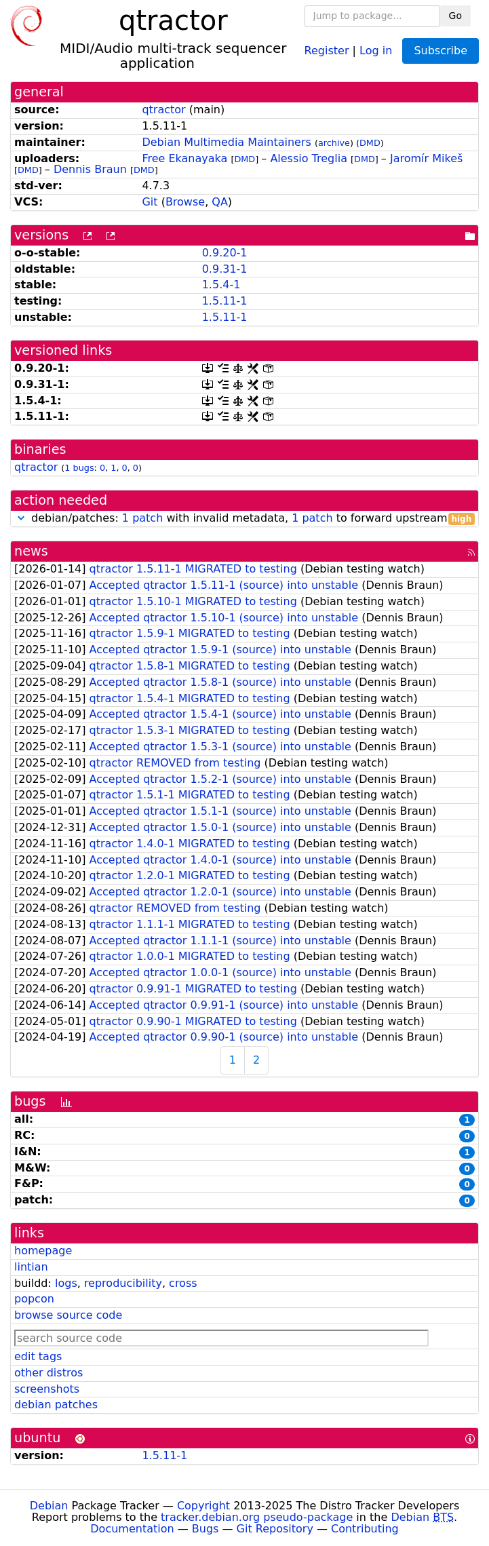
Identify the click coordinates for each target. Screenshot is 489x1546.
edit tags (38, 1356)
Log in (375, 49)
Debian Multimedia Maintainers (226, 142)
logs (66, 1283)
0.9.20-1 (225, 252)
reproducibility (123, 1283)
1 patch (142, 517)
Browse (185, 201)
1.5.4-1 (221, 284)
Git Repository (275, 1528)
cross (183, 1283)
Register (327, 49)
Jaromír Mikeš (426, 158)
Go (455, 15)
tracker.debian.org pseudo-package (257, 1517)
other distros (48, 1372)
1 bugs (79, 468)
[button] (21, 517)
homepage (43, 1250)
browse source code (68, 1315)
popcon (34, 1298)
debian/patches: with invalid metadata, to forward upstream (244, 518)
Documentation (132, 1528)
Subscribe (440, 50)
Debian (49, 1505)
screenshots (46, 1389)
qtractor (163, 109)
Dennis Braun (90, 169)
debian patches (56, 1404)
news (31, 551)
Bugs (205, 1528)
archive (334, 143)
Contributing (365, 1528)
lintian (31, 1266)
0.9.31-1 (225, 269)
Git (149, 201)
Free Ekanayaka (184, 158)
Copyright (203, 1505)
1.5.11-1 (225, 300)
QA (220, 201)
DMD (369, 143)
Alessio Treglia (308, 158)
